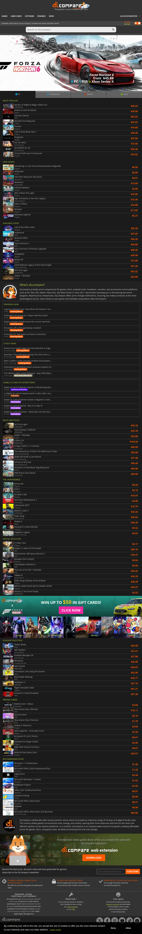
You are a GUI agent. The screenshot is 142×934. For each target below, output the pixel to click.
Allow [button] (128, 928)
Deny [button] (113, 928)
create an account (112, 904)
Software (29, 16)
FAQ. (73, 909)
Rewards (41, 16)
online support (72, 907)
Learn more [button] (55, 929)
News (51, 16)
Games (4, 16)
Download (93, 857)
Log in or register (128, 16)
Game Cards (16, 16)
